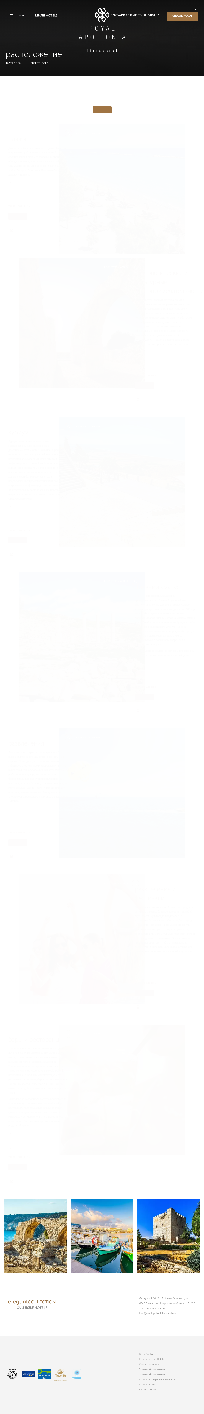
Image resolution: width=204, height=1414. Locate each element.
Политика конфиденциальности (157, 1379)
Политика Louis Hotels (151, 1359)
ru (196, 9)
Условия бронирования (152, 1369)
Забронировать (182, 16)
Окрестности (39, 63)
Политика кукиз (147, 1384)
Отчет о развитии (149, 1364)
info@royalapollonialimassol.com (158, 1313)
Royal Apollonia (147, 1354)
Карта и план (14, 63)
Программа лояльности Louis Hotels (135, 15)
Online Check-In (148, 1389)
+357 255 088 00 (155, 1308)
